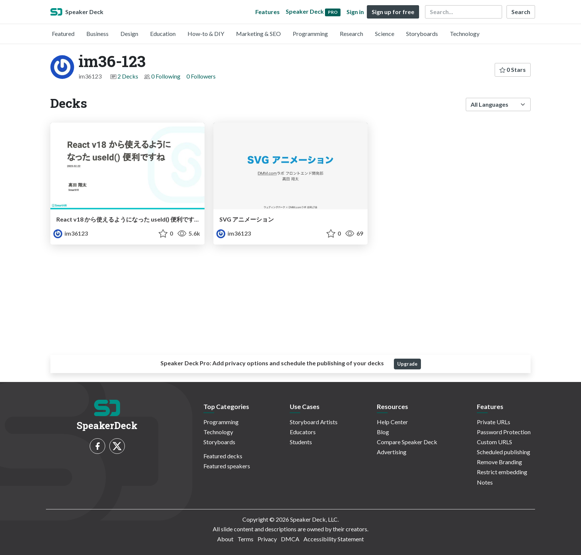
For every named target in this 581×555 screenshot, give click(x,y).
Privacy (267, 538)
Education (163, 33)
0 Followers (201, 76)
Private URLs (493, 421)
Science (384, 33)
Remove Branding (499, 461)
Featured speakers (226, 465)
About (225, 538)
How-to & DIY (205, 33)
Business (97, 33)
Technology (464, 33)
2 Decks (127, 76)
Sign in (355, 11)
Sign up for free (393, 11)
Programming (310, 33)
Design (129, 33)
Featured (63, 33)
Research (351, 33)
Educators (303, 431)
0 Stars (512, 69)
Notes (485, 482)
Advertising (391, 451)
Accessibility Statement (333, 538)
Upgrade (407, 364)
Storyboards (422, 33)
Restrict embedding (502, 471)
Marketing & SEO (258, 33)
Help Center (392, 421)
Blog (383, 431)
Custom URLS (494, 441)
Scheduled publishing (503, 451)
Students (301, 441)
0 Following (165, 76)
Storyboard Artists (314, 421)
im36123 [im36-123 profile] (70, 233)
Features (267, 11)
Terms (245, 538)
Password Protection (504, 431)
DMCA (290, 538)
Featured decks (222, 455)
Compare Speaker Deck (407, 441)
